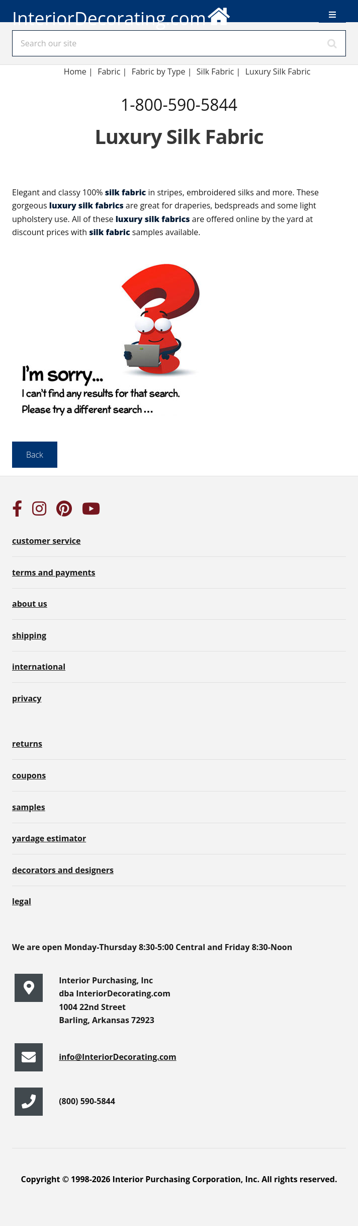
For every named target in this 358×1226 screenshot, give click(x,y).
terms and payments (53, 572)
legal (21, 901)
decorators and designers (63, 870)
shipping (29, 635)
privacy (26, 698)
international (38, 666)
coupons (29, 775)
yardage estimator (49, 838)
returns (27, 743)
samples (28, 807)
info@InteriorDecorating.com (117, 1056)
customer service (46, 540)
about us (29, 603)
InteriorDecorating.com (121, 14)
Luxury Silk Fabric (278, 71)
